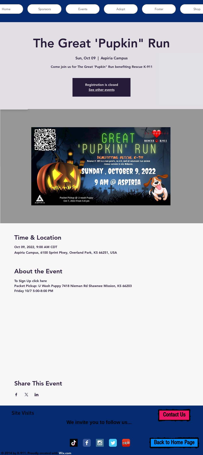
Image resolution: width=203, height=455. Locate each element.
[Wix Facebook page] (87, 443)
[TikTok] (74, 443)
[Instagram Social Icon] (100, 443)
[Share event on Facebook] (16, 394)
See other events (102, 90)
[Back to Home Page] (174, 443)
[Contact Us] (174, 415)
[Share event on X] (26, 394)
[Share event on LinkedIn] (37, 394)
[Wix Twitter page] (113, 443)
